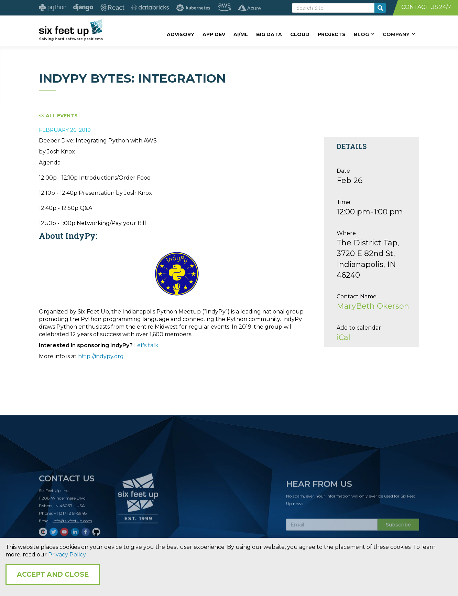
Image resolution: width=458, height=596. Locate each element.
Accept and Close (53, 574)
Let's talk (146, 345)
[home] (71, 30)
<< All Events (58, 115)
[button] (364, 34)
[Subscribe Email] (332, 527)
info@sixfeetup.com (72, 522)
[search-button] (380, 8)
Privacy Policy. (67, 554)
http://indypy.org (101, 356)
